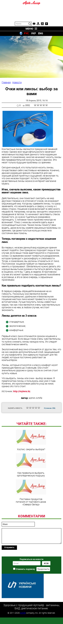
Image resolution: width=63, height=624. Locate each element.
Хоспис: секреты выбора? (31, 463)
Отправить (9, 570)
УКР (33, 33)
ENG (40, 33)
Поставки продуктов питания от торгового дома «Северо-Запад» (31, 515)
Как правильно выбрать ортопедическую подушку (31, 488)
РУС (26, 33)
